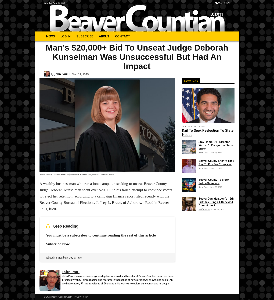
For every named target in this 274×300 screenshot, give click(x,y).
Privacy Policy (81, 296)
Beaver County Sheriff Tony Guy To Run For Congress (216, 162)
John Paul (61, 74)
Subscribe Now (58, 244)
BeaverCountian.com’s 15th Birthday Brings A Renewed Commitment (216, 202)
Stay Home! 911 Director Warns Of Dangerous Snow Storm (216, 145)
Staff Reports (204, 209)
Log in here (75, 257)
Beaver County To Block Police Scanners (214, 181)
